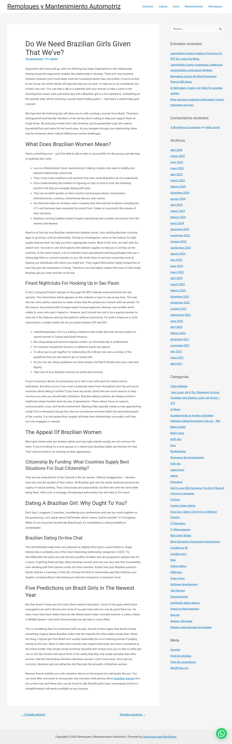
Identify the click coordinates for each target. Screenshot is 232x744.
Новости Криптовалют (184, 608)
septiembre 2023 (180, 247)
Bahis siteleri (178, 427)
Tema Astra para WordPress (159, 736)
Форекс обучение (181, 621)
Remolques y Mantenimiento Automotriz (64, 6)
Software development (184, 584)
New (173, 560)
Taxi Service (177, 590)
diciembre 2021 (179, 339)
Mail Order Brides (180, 535)
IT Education (177, 523)
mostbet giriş (178, 554)
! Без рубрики (178, 386)
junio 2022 (176, 321)
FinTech (175, 499)
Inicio (176, 6)
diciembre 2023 (179, 229)
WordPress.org (179, 668)
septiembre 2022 (180, 315)
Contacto (147, 6)
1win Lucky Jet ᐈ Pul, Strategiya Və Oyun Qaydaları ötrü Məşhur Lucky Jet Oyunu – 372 (195, 398)
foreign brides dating (182, 505)
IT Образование (180, 529)
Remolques (215, 6)
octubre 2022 (178, 308)
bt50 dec (175, 463)
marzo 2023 (177, 284)
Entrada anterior (33, 714)
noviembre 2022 (180, 302)
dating (174, 475)
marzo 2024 (177, 211)
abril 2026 (176, 150)
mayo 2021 (177, 357)
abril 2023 (176, 278)
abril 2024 (176, 204)
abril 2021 (176, 363)
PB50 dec (176, 572)
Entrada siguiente (133, 714)
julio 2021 (176, 351)
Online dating (178, 566)
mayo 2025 (177, 168)
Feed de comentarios (183, 662)
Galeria (163, 6)
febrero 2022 (178, 333)
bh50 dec (176, 439)
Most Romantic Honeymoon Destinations (195, 541)
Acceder (175, 649)
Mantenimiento (194, 6)
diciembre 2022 (179, 296)
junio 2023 (176, 266)
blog (173, 445)
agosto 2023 (178, 253)
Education (176, 482)
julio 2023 (176, 260)
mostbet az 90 (179, 547)
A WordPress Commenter (185, 127)
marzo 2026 (177, 156)
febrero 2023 (178, 290)
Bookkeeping (178, 451)
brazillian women (124, 678)
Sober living (177, 578)
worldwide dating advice (185, 602)
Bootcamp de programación (187, 457)
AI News (175, 409)
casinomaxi (177, 469)
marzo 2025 (177, 180)
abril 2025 (176, 174)
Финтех (175, 615)
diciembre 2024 (179, 192)
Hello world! (212, 127)
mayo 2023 (177, 272)
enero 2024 (177, 223)
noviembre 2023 (180, 235)
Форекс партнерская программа (191, 627)
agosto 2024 (178, 199)
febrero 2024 (178, 217)
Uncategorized (34, 58)
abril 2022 (176, 327)
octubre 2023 (178, 241)
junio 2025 (176, 162)
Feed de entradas (180, 655)
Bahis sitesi (177, 433)
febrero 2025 (178, 186)
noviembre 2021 (180, 345)
